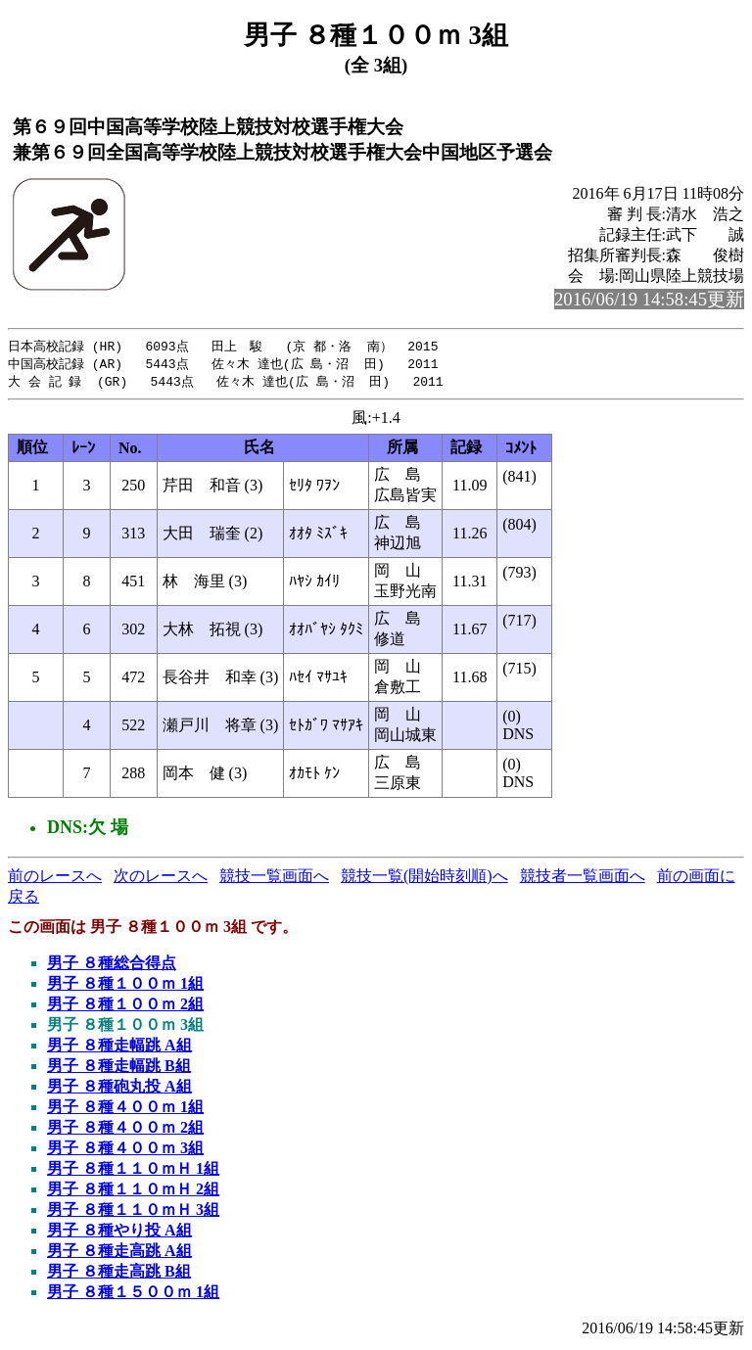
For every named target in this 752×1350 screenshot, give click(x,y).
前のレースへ (55, 878)
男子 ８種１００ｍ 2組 (125, 1007)
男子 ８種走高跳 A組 (119, 1253)
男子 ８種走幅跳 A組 (119, 1048)
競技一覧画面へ (274, 878)
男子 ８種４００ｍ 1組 (125, 1109)
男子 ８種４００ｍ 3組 (125, 1150)
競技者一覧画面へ (582, 878)
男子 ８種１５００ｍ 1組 (133, 1294)
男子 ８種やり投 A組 (119, 1233)
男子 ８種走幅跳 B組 (119, 1068)
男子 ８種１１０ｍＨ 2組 (133, 1192)
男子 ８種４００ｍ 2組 (125, 1130)
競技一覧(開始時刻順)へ (424, 878)
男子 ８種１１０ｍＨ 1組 (133, 1171)
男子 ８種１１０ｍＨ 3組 (133, 1212)
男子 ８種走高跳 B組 (119, 1274)
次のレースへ (161, 878)
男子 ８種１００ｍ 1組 (125, 986)
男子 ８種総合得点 (111, 965)
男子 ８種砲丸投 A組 (119, 1089)
